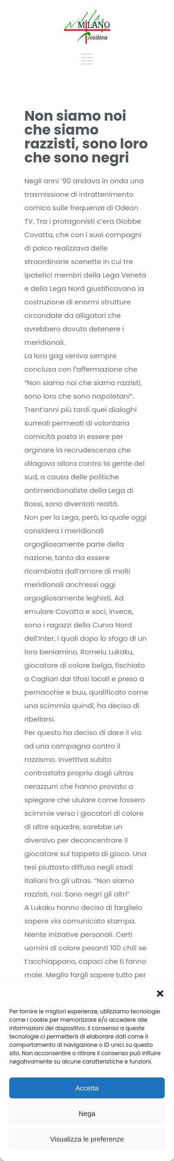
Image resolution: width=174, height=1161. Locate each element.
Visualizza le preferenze (87, 1139)
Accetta (86, 1088)
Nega (87, 1113)
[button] (160, 993)
